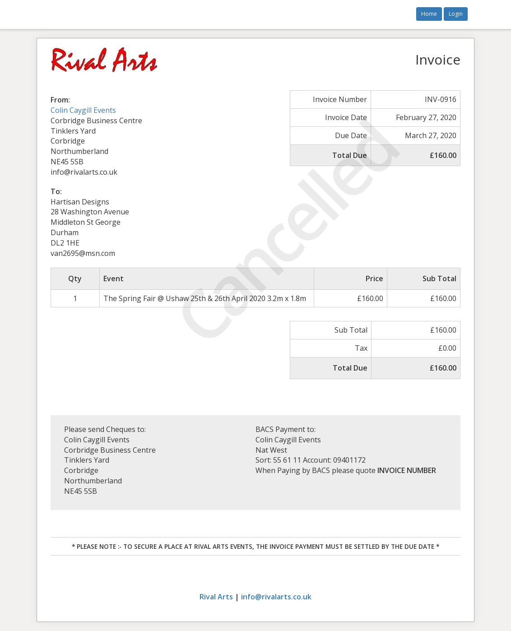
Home (429, 14)
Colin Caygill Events (83, 110)
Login (456, 14)
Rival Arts (216, 597)
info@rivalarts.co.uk (276, 597)
